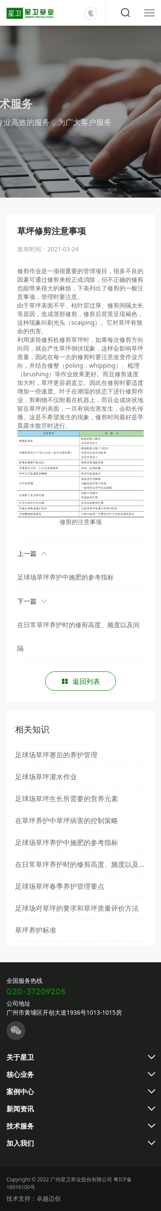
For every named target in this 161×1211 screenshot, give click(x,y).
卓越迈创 (48, 1198)
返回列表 (80, 681)
